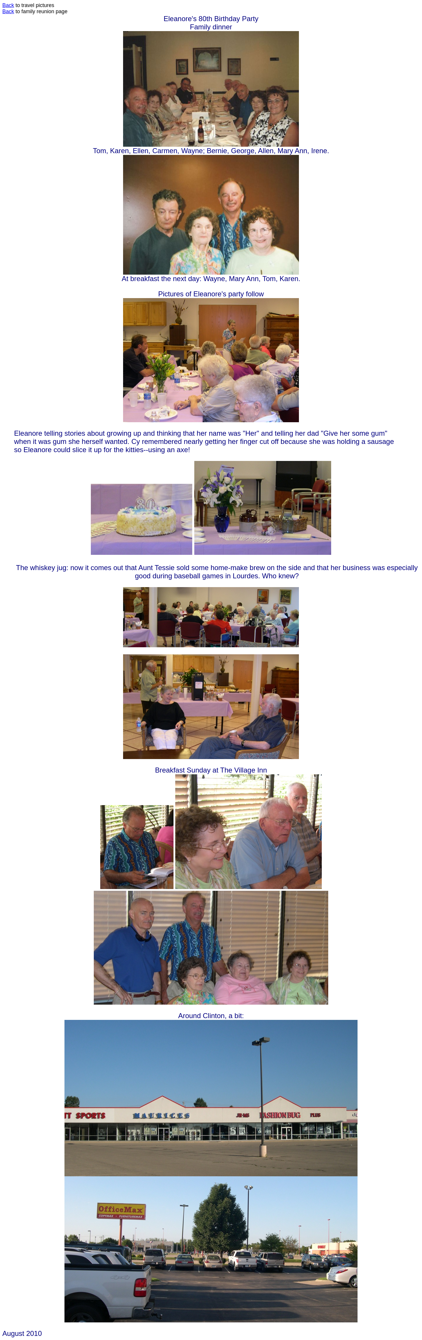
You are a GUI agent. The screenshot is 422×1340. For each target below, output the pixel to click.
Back (8, 5)
